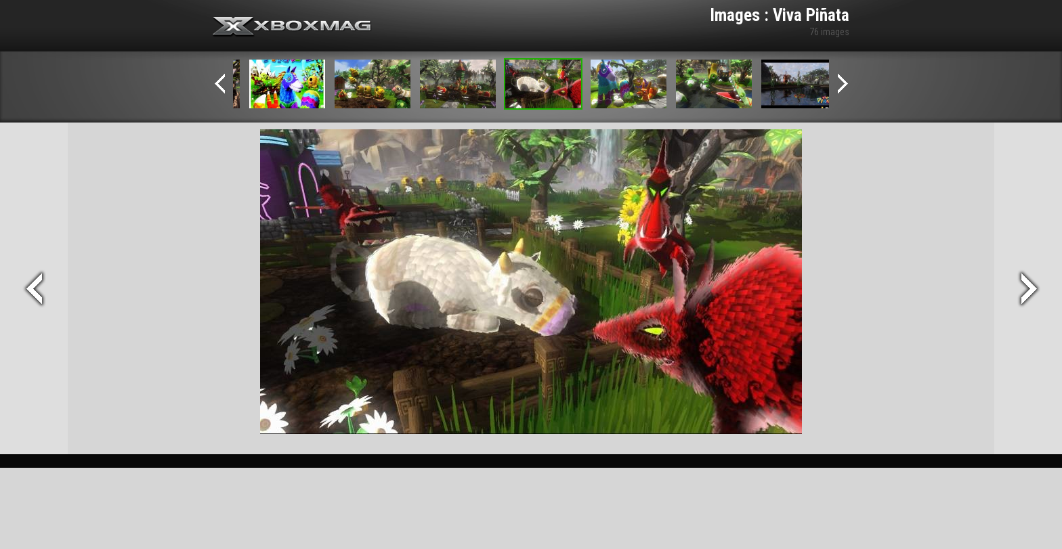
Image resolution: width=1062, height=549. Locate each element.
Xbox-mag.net (292, 27)
